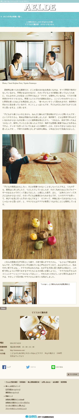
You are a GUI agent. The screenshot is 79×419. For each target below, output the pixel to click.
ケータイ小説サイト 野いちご (15, 405)
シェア (6, 367)
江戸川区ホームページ (13, 389)
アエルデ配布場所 (12, 382)
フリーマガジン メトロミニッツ (16, 409)
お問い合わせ (46, 382)
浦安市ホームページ (12, 392)
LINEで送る (57, 367)
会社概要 (56, 382)
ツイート (31, 367)
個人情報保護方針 (34, 382)
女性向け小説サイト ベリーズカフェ (18, 402)
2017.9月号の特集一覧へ (12, 17)
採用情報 (64, 382)
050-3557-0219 (15, 343)
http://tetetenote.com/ (17, 350)
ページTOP (73, 374)
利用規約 (23, 382)
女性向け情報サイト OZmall (15, 399)
